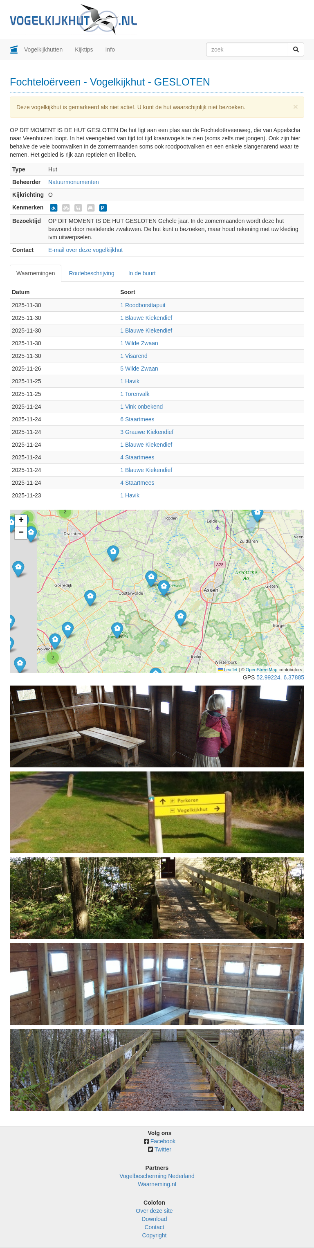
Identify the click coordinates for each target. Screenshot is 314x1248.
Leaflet (228, 669)
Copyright (154, 1235)
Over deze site (154, 1211)
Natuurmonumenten (73, 182)
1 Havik (129, 381)
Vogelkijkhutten (43, 49)
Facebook (162, 1141)
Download (154, 1219)
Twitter (163, 1149)
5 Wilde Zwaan (139, 368)
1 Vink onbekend (141, 406)
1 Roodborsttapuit (143, 305)
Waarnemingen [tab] (35, 273)
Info (110, 49)
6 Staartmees (137, 419)
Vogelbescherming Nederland (157, 1176)
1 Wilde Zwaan (139, 343)
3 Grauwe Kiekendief (146, 432)
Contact (154, 1227)
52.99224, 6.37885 (280, 677)
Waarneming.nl (157, 1184)
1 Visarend (134, 356)
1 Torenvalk (134, 394)
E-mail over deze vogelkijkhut (85, 250)
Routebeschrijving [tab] (91, 273)
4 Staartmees (137, 457)
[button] (257, 514)
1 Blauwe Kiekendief (146, 318)
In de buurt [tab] (142, 273)
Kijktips (84, 49)
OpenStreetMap (262, 669)
